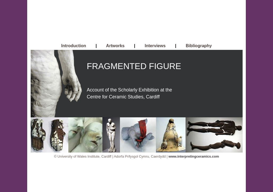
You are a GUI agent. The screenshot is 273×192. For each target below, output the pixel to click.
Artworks (115, 45)
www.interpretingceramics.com (193, 156)
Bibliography (199, 45)
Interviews (155, 45)
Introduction (73, 45)
